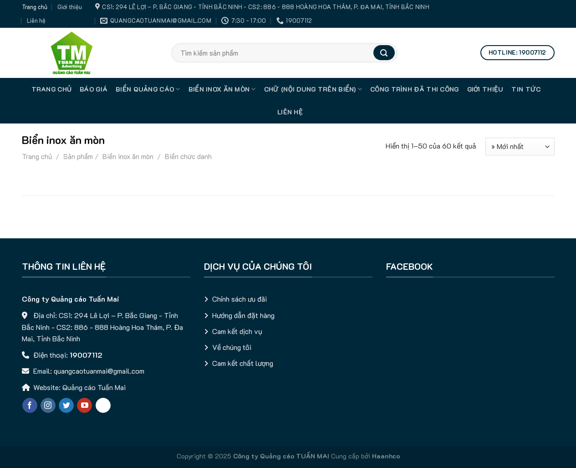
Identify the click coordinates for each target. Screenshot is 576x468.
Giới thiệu (69, 6)
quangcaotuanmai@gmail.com (99, 370)
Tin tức (525, 89)
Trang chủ (34, 6)
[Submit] (383, 52)
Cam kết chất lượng (242, 363)
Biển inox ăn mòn (222, 89)
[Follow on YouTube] (84, 405)
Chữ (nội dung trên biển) (313, 89)
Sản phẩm (78, 156)
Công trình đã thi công (414, 89)
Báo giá (93, 89)
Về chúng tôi (231, 347)
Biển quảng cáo (148, 89)
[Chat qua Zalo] (103, 405)
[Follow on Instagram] (48, 405)
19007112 (86, 355)
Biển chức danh (187, 156)
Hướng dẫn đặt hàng (243, 315)
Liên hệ (36, 20)
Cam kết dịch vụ (237, 331)
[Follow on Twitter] (66, 405)
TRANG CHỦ (51, 89)
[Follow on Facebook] (29, 405)
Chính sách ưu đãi (239, 298)
